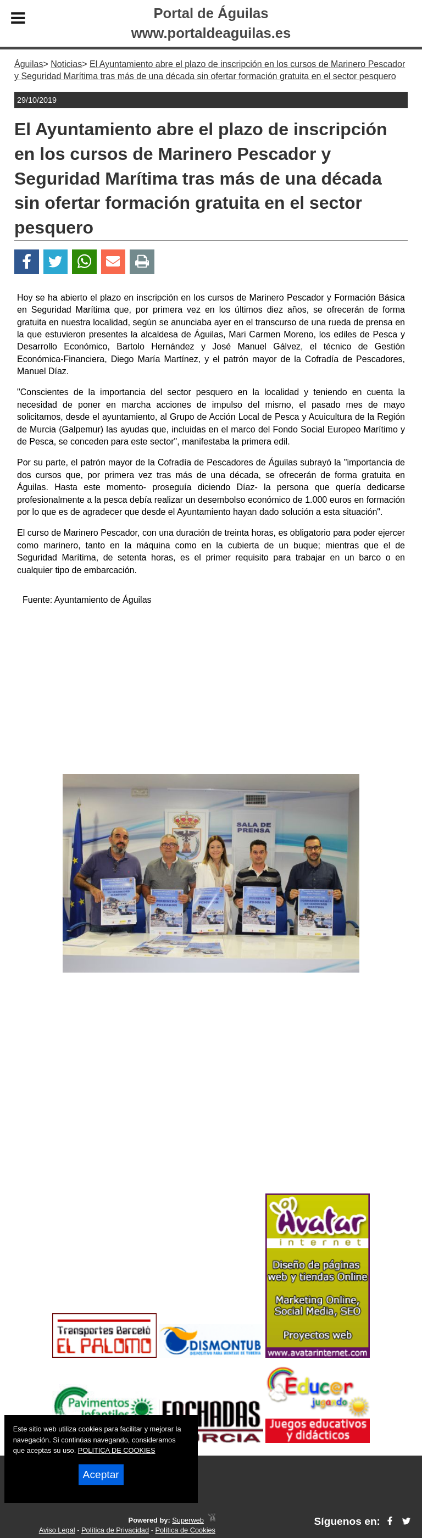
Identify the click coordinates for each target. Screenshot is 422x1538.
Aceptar (101, 1474)
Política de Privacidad (115, 1530)
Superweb (188, 1520)
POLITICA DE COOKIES (117, 1450)
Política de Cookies (185, 1530)
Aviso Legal (57, 1530)
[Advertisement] (211, 692)
